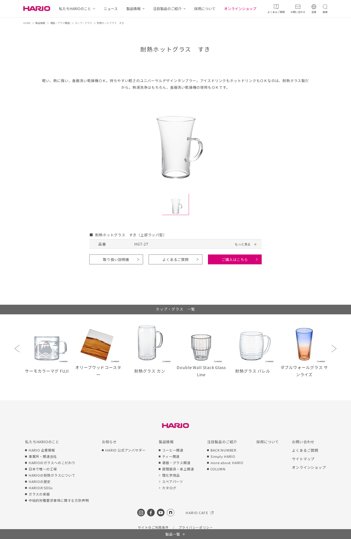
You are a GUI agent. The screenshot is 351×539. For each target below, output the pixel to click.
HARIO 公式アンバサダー (125, 450)
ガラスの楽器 (39, 494)
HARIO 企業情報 (42, 450)
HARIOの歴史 (40, 481)
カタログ (169, 487)
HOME (26, 23)
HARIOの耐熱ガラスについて (52, 475)
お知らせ (109, 441)
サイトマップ (303, 459)
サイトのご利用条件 (153, 527)
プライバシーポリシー (196, 527)
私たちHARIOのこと (75, 8)
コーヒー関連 (172, 450)
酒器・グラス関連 (60, 23)
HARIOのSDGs (41, 487)
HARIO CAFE (197, 512)
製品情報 (133, 8)
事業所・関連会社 (43, 456)
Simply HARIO (222, 456)
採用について (205, 8)
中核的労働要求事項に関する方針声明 (59, 500)
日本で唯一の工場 (43, 469)
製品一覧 (172, 534)
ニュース (111, 8)
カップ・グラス (83, 23)
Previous (17, 348)
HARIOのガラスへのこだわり (52, 462)
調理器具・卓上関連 (178, 469)
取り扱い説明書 (116, 259)
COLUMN (218, 469)
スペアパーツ (172, 481)
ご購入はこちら (235, 259)
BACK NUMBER (223, 450)
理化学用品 (171, 475)
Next (334, 348)
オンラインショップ (240, 8)
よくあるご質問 (175, 259)
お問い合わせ (303, 441)
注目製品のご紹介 (167, 8)
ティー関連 (171, 456)
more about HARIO (226, 462)
